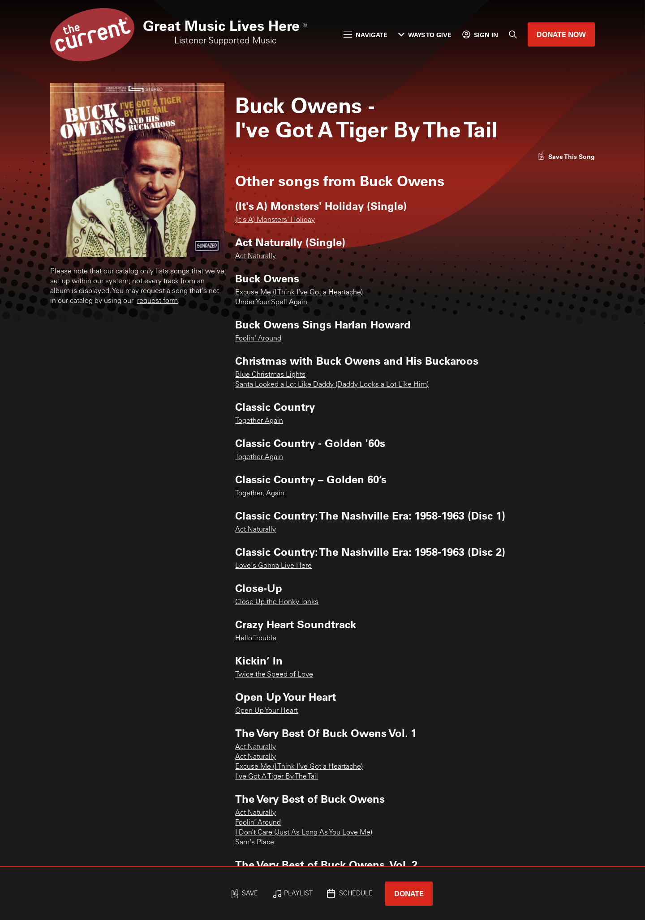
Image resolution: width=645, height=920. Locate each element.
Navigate (365, 34)
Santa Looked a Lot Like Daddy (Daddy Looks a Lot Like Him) (332, 384)
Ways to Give (425, 34)
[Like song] (566, 156)
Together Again (259, 421)
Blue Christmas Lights (270, 375)
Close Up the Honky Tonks (276, 602)
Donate (409, 893)
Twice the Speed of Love (274, 674)
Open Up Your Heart (266, 711)
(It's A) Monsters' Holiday (275, 220)
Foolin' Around (258, 338)
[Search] (512, 34)
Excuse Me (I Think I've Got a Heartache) (299, 292)
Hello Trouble (255, 638)
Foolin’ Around (258, 822)
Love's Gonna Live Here (273, 566)
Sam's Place (254, 842)
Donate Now (561, 34)
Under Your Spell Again (271, 302)
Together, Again (259, 493)
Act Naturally (255, 256)
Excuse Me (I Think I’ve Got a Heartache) (299, 767)
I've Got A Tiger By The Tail (276, 776)
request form (157, 301)
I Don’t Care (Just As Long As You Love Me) (303, 832)
